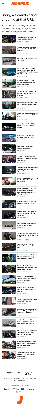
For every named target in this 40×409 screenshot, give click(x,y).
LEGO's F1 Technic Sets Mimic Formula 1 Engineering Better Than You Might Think (27, 311)
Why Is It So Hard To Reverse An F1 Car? (27, 59)
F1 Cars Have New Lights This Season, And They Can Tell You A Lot (27, 213)
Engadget (7, 389)
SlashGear (20, 392)
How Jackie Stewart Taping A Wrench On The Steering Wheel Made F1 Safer (27, 256)
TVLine (16, 389)
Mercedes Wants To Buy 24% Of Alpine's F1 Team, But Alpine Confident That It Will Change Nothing (27, 191)
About (9, 373)
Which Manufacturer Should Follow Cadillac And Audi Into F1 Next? (27, 49)
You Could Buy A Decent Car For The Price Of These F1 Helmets (26, 93)
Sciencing (30, 389)
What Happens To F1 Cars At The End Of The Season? (26, 38)
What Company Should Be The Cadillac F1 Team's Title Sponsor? (27, 169)
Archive (18, 373)
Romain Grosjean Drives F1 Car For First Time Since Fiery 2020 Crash (27, 180)
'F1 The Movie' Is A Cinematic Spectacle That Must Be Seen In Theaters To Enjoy (27, 267)
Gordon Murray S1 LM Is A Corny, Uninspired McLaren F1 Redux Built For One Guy (27, 321)
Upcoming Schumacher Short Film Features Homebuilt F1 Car (27, 104)
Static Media (14, 378)
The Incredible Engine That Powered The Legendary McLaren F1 (26, 354)
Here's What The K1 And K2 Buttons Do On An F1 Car (26, 202)
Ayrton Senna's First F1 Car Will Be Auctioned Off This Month (26, 125)
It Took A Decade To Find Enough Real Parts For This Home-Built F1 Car (26, 82)
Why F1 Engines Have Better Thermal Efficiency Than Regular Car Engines (27, 332)
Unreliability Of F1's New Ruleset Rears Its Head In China (25, 246)
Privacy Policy (28, 374)
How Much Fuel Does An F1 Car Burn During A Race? (26, 136)
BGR (22, 389)
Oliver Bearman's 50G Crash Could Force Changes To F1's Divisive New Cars (27, 343)
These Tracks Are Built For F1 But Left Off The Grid (27, 300)
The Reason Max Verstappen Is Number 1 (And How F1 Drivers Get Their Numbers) (27, 235)
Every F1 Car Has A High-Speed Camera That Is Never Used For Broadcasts (26, 278)
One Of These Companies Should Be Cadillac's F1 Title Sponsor (26, 289)
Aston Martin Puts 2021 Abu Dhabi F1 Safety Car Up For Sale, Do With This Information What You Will (27, 71)
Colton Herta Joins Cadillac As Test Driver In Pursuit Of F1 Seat (27, 115)
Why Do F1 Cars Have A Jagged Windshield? (25, 147)
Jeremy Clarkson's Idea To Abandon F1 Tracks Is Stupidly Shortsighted (27, 158)
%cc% (14, 42)
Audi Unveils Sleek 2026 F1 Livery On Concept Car (26, 224)
